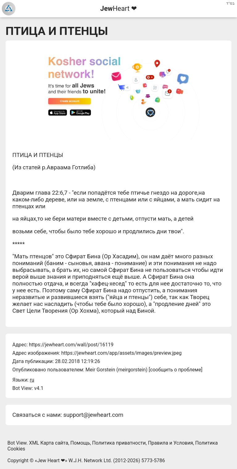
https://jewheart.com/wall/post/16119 (71, 345)
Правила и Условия (170, 443)
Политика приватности (119, 443)
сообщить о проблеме (175, 370)
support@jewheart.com (93, 415)
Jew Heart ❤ (51, 460)
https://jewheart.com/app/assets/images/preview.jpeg (121, 353)
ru (32, 380)
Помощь (80, 443)
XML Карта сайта (48, 443)
